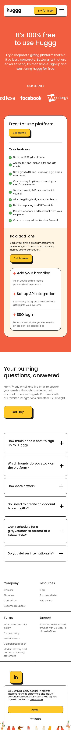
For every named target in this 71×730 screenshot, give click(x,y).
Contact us (10, 600)
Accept (35, 709)
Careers (8, 590)
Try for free (45, 10)
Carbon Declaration (15, 643)
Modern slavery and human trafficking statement (15, 652)
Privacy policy (12, 633)
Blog (42, 590)
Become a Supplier (14, 605)
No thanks (35, 718)
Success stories (49, 595)
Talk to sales (21, 258)
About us (9, 595)
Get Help (18, 412)
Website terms (12, 638)
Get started (19, 132)
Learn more (36, 699)
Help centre (46, 600)
